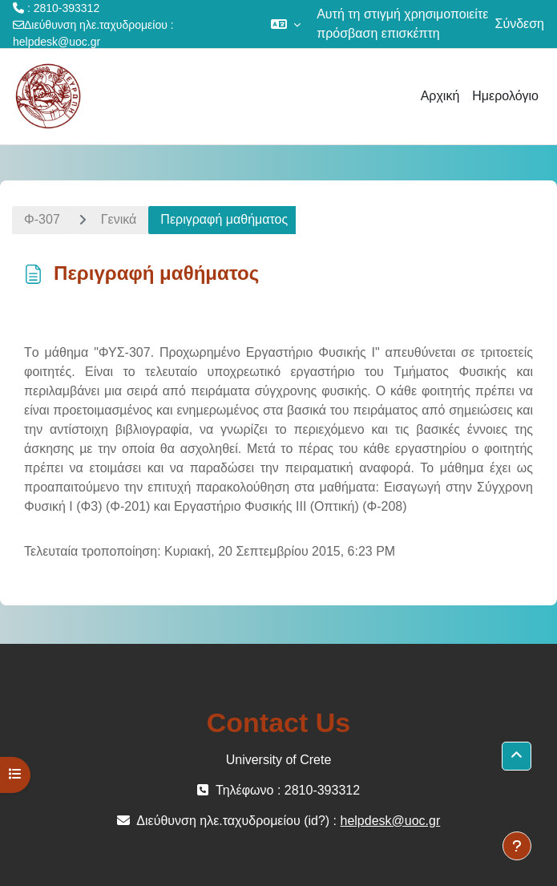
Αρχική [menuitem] (440, 96)
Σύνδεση (519, 23)
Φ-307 (42, 219)
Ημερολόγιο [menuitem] (505, 96)
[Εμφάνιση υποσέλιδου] (517, 845)
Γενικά (119, 219)
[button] (285, 24)
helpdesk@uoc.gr (56, 41)
